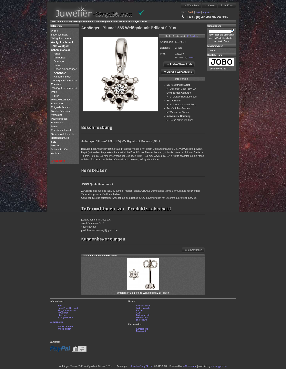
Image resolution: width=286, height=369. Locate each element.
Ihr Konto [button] (226, 5)
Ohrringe (59, 61)
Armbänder (60, 57)
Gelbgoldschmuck (61, 38)
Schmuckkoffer (59, 149)
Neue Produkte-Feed (68, 309)
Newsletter (63, 314)
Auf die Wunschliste (177, 71)
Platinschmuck (59, 118)
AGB (138, 314)
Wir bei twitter (64, 330)
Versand (191, 57)
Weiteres (56, 153)
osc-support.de (219, 367)
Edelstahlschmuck (61, 130)
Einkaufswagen (215, 46)
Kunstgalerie (142, 330)
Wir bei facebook (66, 327)
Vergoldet (57, 114)
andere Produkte (218, 68)
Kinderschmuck (62, 76)
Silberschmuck (59, 34)
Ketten (57, 65)
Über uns (62, 316)
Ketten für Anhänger (65, 68)
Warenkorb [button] (191, 5)
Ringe (57, 53)
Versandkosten (143, 306)
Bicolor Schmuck (61, 111)
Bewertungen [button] (193, 250)
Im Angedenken (65, 318)
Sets (53, 141)
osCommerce (189, 367)
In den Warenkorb (179, 64)
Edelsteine (57, 122)
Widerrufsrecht (143, 309)
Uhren (55, 30)
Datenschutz (142, 318)
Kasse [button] (209, 5)
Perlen (55, 126)
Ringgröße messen (67, 311)
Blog (60, 306)
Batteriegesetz (143, 316)
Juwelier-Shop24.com (141, 367)
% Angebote (58, 160)
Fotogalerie (141, 332)
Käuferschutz (192, 36)
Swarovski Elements (62, 134)
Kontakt (139, 311)
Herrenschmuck (60, 137)
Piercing (55, 145)
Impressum (141, 321)
